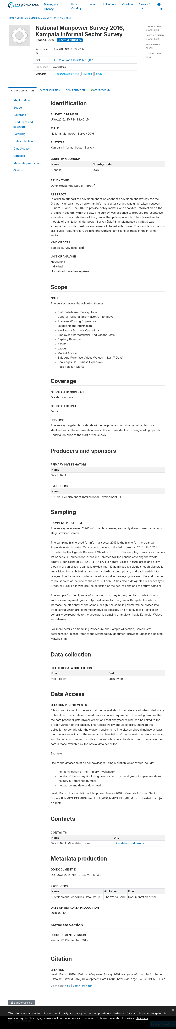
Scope (17, 107)
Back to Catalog (21, 1002)
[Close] (173, 1010)
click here (142, 1018)
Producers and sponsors (23, 124)
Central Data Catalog (27, 18)
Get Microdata (70, 40)
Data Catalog (76, 6)
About (93, 4)
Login (160, 6)
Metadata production (27, 163)
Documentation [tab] (75, 90)
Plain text (87, 985)
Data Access (21, 148)
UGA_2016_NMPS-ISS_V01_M (56, 18)
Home (11, 18)
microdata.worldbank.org (130, 843)
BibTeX (76, 985)
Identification (21, 100)
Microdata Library (51, 7)
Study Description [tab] (22, 90)
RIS (68, 985)
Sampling (19, 134)
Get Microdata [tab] (101, 90)
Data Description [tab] (50, 90)
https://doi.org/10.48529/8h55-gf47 (73, 60)
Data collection (23, 141)
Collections (110, 4)
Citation (18, 170)
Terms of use (144, 6)
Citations (127, 4)
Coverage (19, 115)
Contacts (19, 155)
